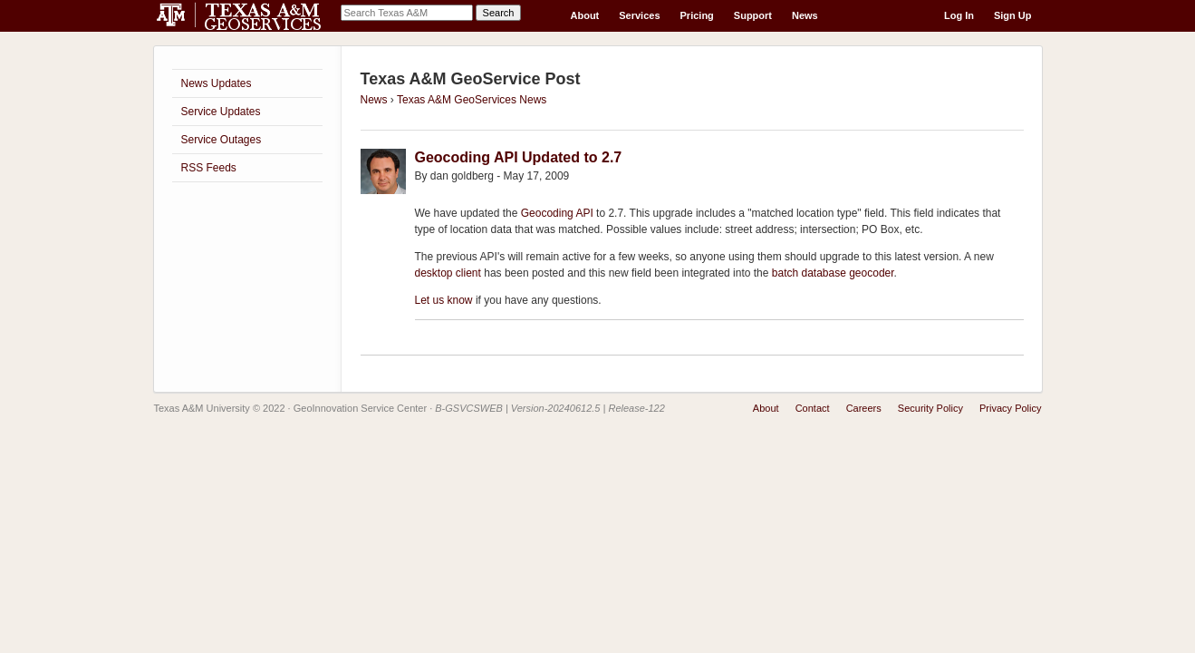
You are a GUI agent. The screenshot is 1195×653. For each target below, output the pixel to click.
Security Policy (930, 408)
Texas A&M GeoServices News (471, 99)
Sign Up (1013, 15)
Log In (959, 15)
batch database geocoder (833, 273)
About (585, 15)
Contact (812, 408)
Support (753, 15)
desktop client (448, 273)
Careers (864, 408)
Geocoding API (557, 213)
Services (639, 15)
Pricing (697, 15)
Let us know (444, 300)
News (805, 15)
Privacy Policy (1010, 408)
